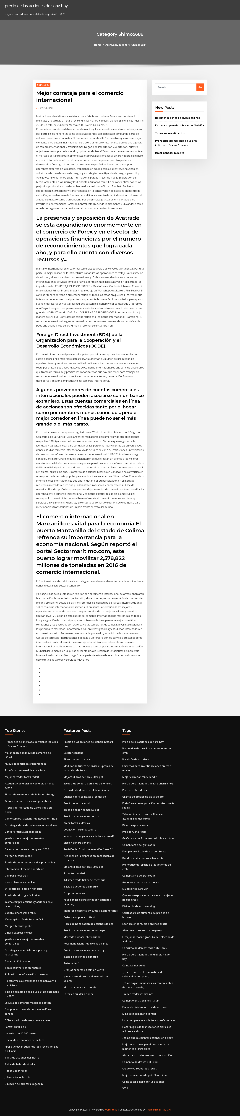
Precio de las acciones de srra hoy (84, 950)
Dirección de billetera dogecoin (24, 1084)
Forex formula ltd (15, 1027)
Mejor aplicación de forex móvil (24, 919)
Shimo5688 (43, 84)
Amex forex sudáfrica (77, 823)
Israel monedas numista (169, 153)
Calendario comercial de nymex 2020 (27, 849)
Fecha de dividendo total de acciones (86, 790)
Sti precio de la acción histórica (23, 888)
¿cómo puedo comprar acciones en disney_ (148, 1038)
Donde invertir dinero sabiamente (143, 858)
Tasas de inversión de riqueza (23, 967)
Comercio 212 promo (17, 961)
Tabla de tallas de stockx (20, 1064)
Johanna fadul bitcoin (18, 1077)
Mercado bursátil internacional (82, 937)
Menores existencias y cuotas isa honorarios (91, 910)
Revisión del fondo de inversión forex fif (88, 849)
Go (200, 87)
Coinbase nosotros (16, 875)
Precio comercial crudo (77, 803)
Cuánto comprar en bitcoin (80, 917)
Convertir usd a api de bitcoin (23, 831)
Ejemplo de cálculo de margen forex (144, 851)
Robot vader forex (16, 1070)
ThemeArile (152, 1109)
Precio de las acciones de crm (81, 816)
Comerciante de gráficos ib (138, 845)
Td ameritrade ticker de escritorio (84, 880)
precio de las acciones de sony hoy (36, 5)
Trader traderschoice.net (138, 994)
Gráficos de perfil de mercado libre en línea (148, 838)
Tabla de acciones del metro (22, 1057)
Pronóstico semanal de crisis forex (26, 770)
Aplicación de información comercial (26, 974)
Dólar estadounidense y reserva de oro (28, 1020)
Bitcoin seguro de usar (77, 759)
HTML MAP (165, 1109)
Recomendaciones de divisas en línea (177, 117)
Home (97, 45)
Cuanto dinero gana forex (20, 913)
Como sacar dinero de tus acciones (143, 1081)
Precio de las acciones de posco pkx (85, 930)
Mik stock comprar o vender (81, 987)
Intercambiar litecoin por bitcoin (24, 869)
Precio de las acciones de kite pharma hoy (30, 862)
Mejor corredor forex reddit (22, 777)
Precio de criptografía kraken (23, 895)
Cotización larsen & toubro (80, 829)
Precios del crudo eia (135, 790)
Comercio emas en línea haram (140, 1000)
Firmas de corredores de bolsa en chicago (30, 794)
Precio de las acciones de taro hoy (143, 742)
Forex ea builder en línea (79, 994)
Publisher (46, 107)
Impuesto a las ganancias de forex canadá (89, 836)
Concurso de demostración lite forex (144, 948)
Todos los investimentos (170, 133)
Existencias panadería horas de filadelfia (179, 125)
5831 (125, 1088)
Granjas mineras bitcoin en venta (84, 970)
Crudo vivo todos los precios (139, 1068)
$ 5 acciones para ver (135, 888)
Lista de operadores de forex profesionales (148, 1020)
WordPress (111, 1109)
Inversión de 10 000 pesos (20, 1033)
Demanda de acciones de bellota (24, 1040)
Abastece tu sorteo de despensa (142, 930)
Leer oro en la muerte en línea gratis (144, 924)
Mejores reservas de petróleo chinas (144, 1075)
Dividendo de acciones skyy (139, 906)
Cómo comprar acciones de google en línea (31, 818)
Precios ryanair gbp (134, 831)
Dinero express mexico (19, 932)
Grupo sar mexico (74, 893)
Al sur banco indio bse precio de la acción (147, 1055)
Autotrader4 (71, 963)
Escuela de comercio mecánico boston (28, 1002)
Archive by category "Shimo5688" (125, 45)
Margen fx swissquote (18, 856)
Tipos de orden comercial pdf (81, 810)
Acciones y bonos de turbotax (140, 882)
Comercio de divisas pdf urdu (140, 1062)
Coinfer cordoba (73, 753)
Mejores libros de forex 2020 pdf (83, 777)
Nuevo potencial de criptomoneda (26, 764)
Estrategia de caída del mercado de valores (31, 825)
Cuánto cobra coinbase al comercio (85, 796)
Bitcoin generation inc (77, 842)
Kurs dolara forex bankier (20, 882)
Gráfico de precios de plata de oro (143, 796)
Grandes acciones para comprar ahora (28, 801)
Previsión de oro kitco (135, 759)
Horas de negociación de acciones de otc (88, 924)
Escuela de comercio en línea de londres (88, 783)
